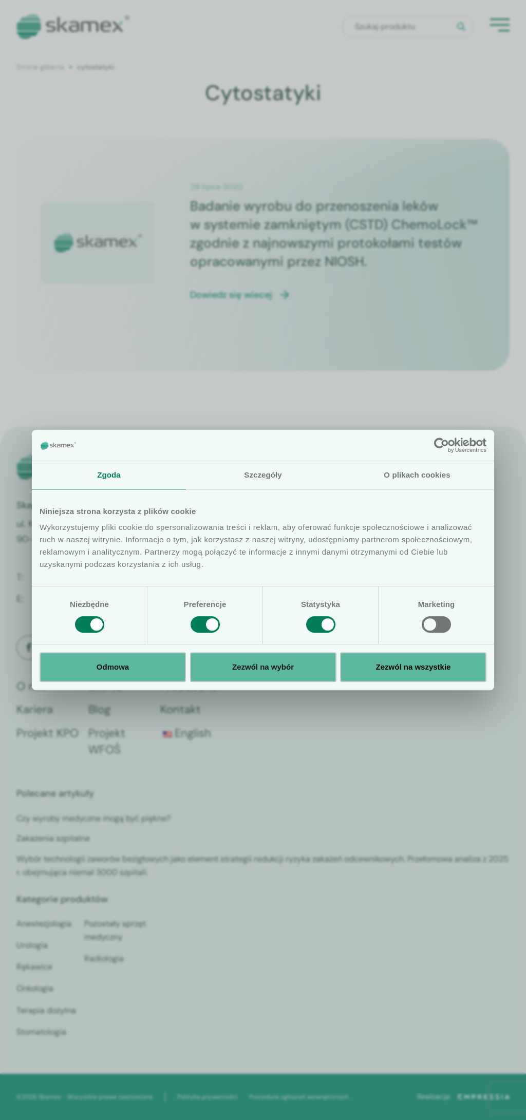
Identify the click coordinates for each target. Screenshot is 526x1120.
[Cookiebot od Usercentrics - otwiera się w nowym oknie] (441, 445)
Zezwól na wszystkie (413, 666)
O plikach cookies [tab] (417, 474)
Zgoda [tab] (109, 474)
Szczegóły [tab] (262, 474)
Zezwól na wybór (263, 666)
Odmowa (113, 666)
